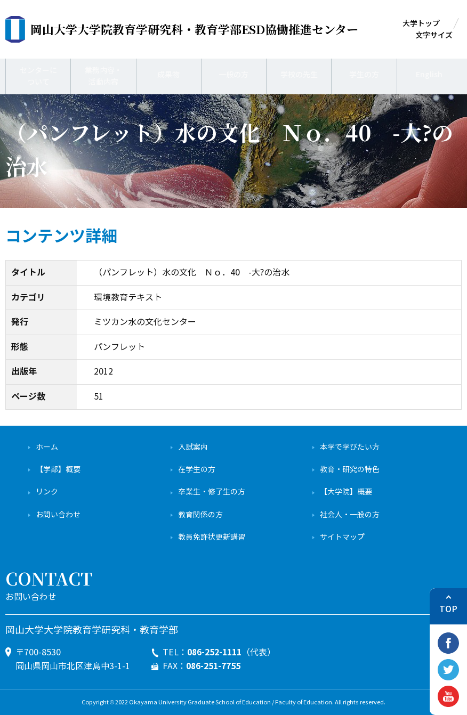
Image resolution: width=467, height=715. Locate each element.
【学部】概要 (58, 469)
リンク (47, 492)
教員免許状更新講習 (211, 537)
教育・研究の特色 (350, 469)
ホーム (47, 447)
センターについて (38, 74)
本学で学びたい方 (350, 447)
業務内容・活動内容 (103, 74)
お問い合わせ (58, 514)
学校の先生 (299, 74)
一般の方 (233, 74)
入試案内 (193, 447)
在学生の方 (196, 469)
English (429, 74)
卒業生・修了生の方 (211, 492)
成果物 (169, 74)
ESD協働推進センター (194, 29)
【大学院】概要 (346, 492)
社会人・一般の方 (350, 514)
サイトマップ (342, 537)
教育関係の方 (200, 514)
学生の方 (364, 74)
